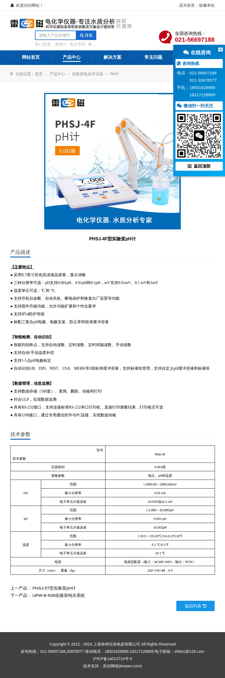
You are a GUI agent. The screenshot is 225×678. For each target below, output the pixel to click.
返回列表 (195, 606)
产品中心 (72, 57)
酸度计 (61, 44)
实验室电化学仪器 (87, 74)
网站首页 (31, 57)
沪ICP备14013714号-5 (112, 658)
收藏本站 (207, 5)
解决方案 (112, 57)
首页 (39, 74)
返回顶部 (199, 166)
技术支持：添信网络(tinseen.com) (112, 666)
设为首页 (187, 5)
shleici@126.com (189, 651)
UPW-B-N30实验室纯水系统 (58, 595)
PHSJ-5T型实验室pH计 (54, 588)
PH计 (114, 74)
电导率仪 (77, 44)
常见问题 (153, 57)
